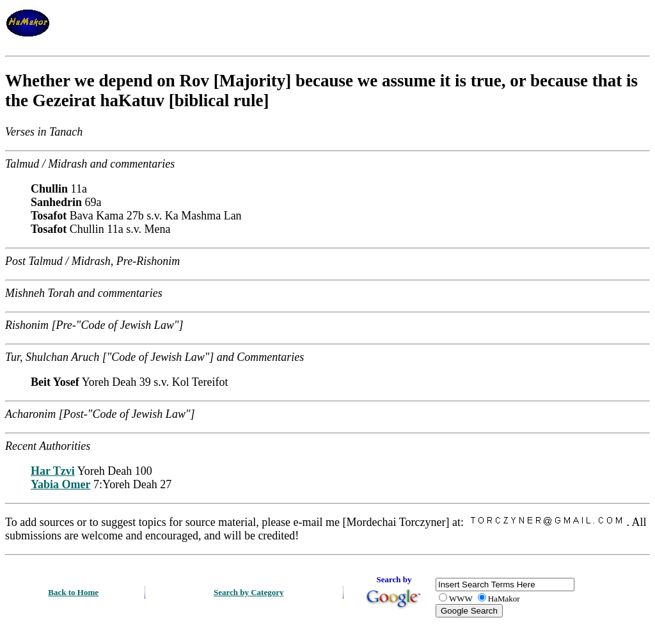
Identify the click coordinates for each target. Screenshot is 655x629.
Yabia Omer (61, 484)
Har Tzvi (53, 471)
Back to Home (73, 592)
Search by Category (249, 592)
